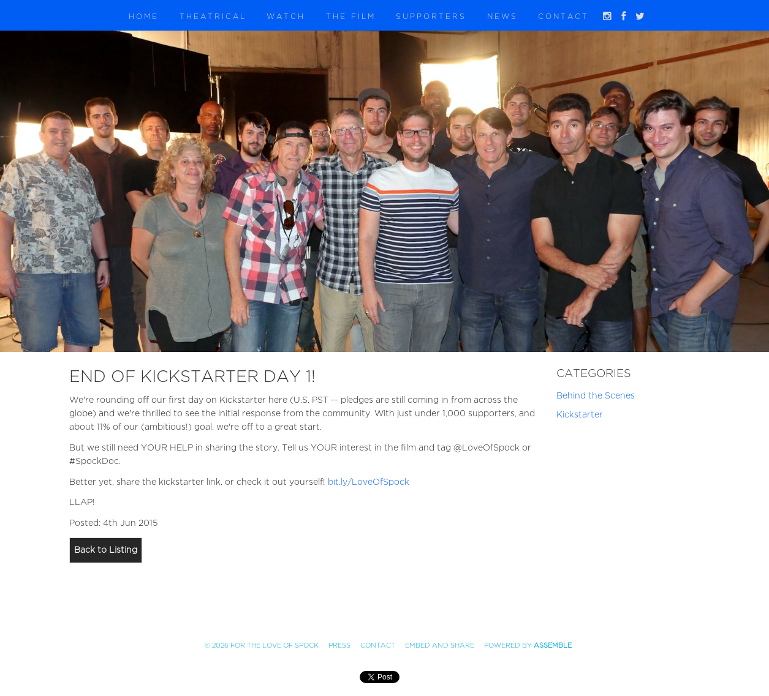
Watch (286, 16)
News (502, 16)
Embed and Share (439, 645)
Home (144, 16)
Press (339, 645)
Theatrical (213, 16)
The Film (351, 16)
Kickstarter (579, 415)
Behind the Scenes (595, 396)
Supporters (431, 16)
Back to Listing (105, 550)
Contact (563, 16)
